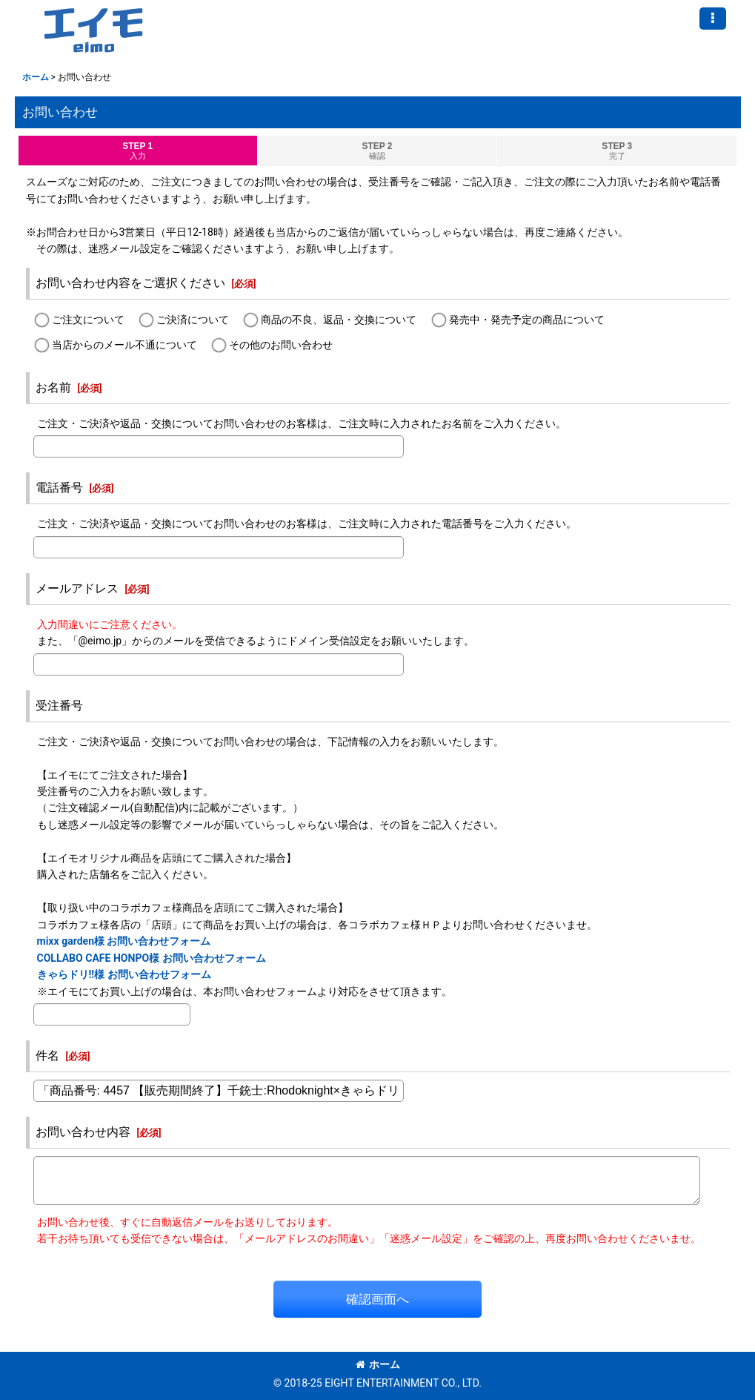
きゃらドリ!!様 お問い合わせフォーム (124, 974)
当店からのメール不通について (124, 345)
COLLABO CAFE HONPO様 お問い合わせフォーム (151, 958)
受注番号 (59, 706)
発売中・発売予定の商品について (527, 320)
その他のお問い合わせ (281, 345)
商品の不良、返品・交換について (338, 320)
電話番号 (59, 488)
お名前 (53, 387)
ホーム (378, 1364)
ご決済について (192, 320)
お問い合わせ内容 (83, 1132)
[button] (712, 18)
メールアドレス (77, 588)
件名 (47, 1056)
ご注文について (88, 320)
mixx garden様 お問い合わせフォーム (124, 941)
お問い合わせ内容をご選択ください (130, 283)
